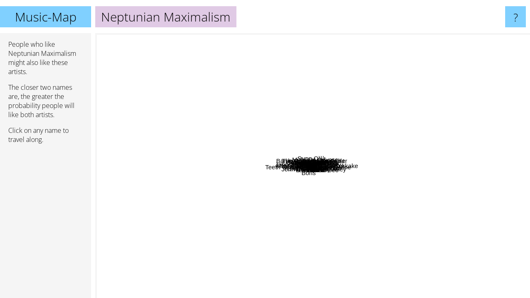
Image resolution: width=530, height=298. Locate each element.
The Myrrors (262, 248)
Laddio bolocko (447, 108)
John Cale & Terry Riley (363, 284)
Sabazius (409, 147)
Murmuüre (321, 154)
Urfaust (252, 202)
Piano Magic (203, 207)
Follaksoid (319, 254)
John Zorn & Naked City (181, 167)
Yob (163, 91)
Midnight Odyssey (489, 158)
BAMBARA (246, 117)
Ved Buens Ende (314, 66)
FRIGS (218, 114)
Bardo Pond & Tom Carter (299, 105)
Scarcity (394, 231)
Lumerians (322, 248)
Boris (238, 253)
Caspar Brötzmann (298, 85)
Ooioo (398, 111)
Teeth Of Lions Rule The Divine (219, 179)
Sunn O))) (259, 55)
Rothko (379, 209)
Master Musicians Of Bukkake (391, 199)
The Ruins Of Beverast (266, 114)
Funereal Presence (286, 233)
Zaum (347, 229)
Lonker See (386, 170)
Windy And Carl (301, 75)
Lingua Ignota (203, 109)
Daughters (151, 149)
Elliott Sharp (197, 149)
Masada (435, 229)
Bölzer (261, 138)
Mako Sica (396, 191)
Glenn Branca (222, 130)
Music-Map (46, 16)
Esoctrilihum (253, 168)
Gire (315, 264)
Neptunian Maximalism (312, 165)
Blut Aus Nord (338, 78)
